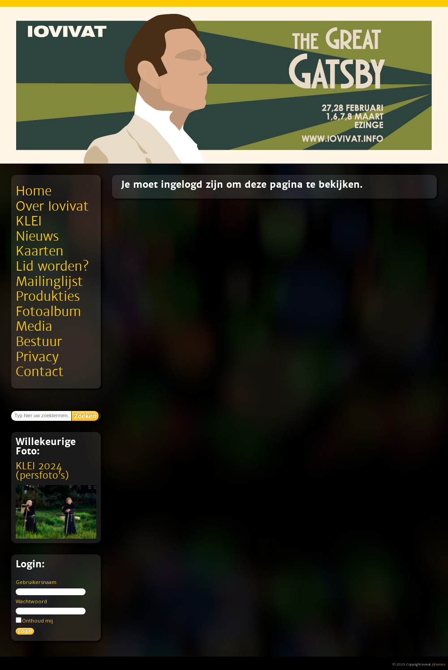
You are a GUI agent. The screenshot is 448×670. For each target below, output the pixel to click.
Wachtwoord (31, 601)
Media (34, 326)
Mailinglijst (49, 282)
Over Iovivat (52, 206)
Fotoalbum (48, 312)
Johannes (439, 663)
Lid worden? (52, 266)
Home (34, 191)
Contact (40, 372)
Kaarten (40, 251)
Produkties (48, 296)
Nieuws (37, 236)
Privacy (37, 357)
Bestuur (39, 342)
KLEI (29, 221)
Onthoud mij (34, 620)
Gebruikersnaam (36, 582)
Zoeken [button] (85, 415)
